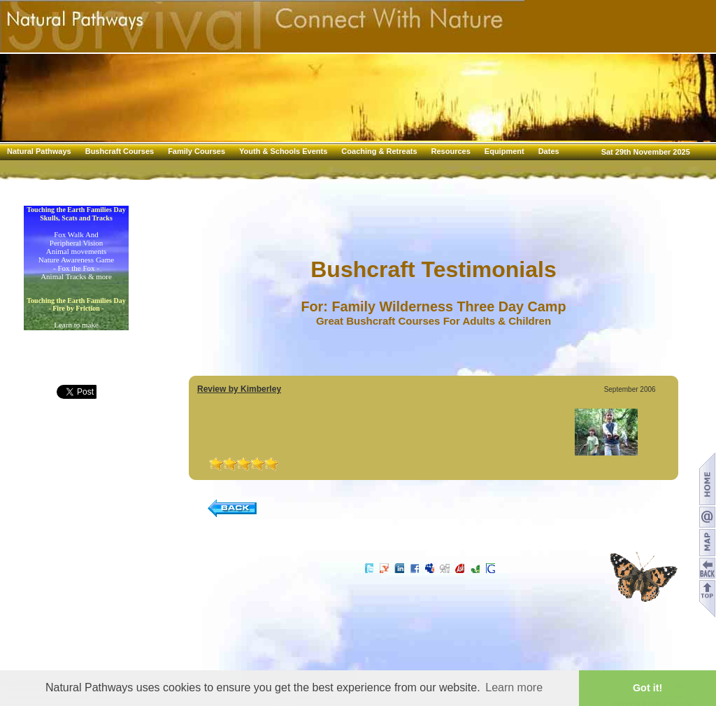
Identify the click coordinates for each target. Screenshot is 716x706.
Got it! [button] (647, 687)
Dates (548, 151)
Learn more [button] (514, 687)
